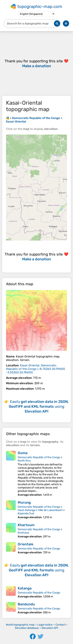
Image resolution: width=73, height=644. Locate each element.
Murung (24, 502)
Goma (22, 453)
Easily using (39, 406)
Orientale (25, 544)
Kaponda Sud (26, 513)
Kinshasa (23, 532)
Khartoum (26, 525)
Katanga (25, 588)
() (35, 369)
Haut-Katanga (26, 510)
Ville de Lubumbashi (50, 510)
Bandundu (26, 604)
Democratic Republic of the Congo (39, 457)
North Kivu (24, 460)
